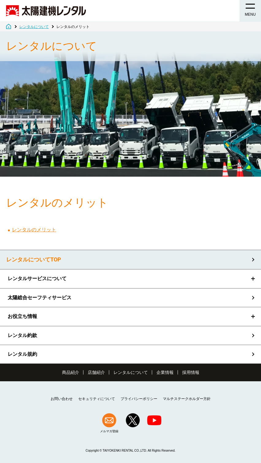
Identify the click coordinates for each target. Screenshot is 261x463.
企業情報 (165, 372)
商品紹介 (70, 372)
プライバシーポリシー (139, 399)
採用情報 (190, 372)
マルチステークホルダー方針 (187, 399)
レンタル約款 (22, 335)
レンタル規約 (22, 354)
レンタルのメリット (34, 230)
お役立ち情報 (22, 316)
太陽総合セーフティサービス (39, 297)
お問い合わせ (62, 399)
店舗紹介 (96, 372)
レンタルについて (130, 372)
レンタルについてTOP (33, 259)
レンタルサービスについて (37, 278)
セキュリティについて (96, 399)
